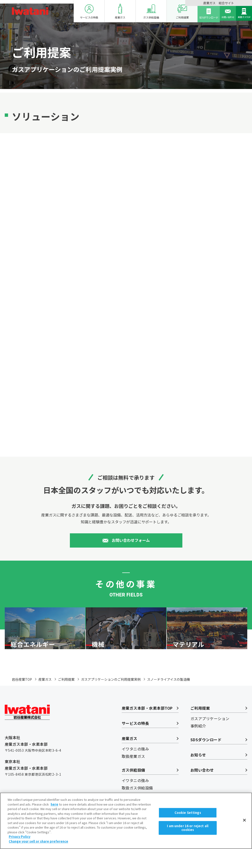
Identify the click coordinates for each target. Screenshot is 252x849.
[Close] (244, 825)
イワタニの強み (135, 762)
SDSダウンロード (196, 13)
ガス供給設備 (139, 11)
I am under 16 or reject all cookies (187, 832)
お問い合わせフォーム (130, 542)
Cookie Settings (188, 818)
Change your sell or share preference (38, 846)
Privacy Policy (19, 841)
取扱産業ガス (133, 769)
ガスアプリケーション (210, 732)
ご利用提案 (169, 11)
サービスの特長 (77, 11)
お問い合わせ (218, 13)
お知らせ (198, 768)
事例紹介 (198, 739)
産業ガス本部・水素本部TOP (147, 721)
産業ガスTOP (241, 13)
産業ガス (108, 11)
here (54, 809)
